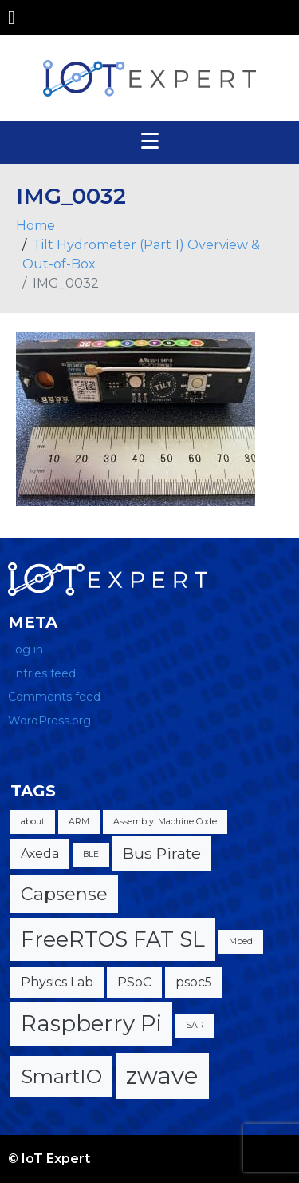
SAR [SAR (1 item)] (195, 1025)
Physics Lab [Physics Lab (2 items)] (57, 982)
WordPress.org (49, 720)
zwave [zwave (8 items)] (162, 1076)
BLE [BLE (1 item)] (91, 854)
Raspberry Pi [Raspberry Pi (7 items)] (91, 1023)
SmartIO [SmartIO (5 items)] (61, 1076)
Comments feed (54, 696)
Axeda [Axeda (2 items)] (40, 853)
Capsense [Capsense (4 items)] (64, 894)
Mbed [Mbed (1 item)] (241, 941)
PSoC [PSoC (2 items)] (134, 982)
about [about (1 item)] (33, 821)
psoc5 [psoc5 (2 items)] (193, 982)
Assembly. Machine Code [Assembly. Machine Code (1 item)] (165, 821)
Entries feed (42, 673)
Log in (25, 649)
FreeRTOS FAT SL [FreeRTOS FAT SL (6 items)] (113, 939)
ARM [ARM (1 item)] (79, 821)
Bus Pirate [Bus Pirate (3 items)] (162, 853)
